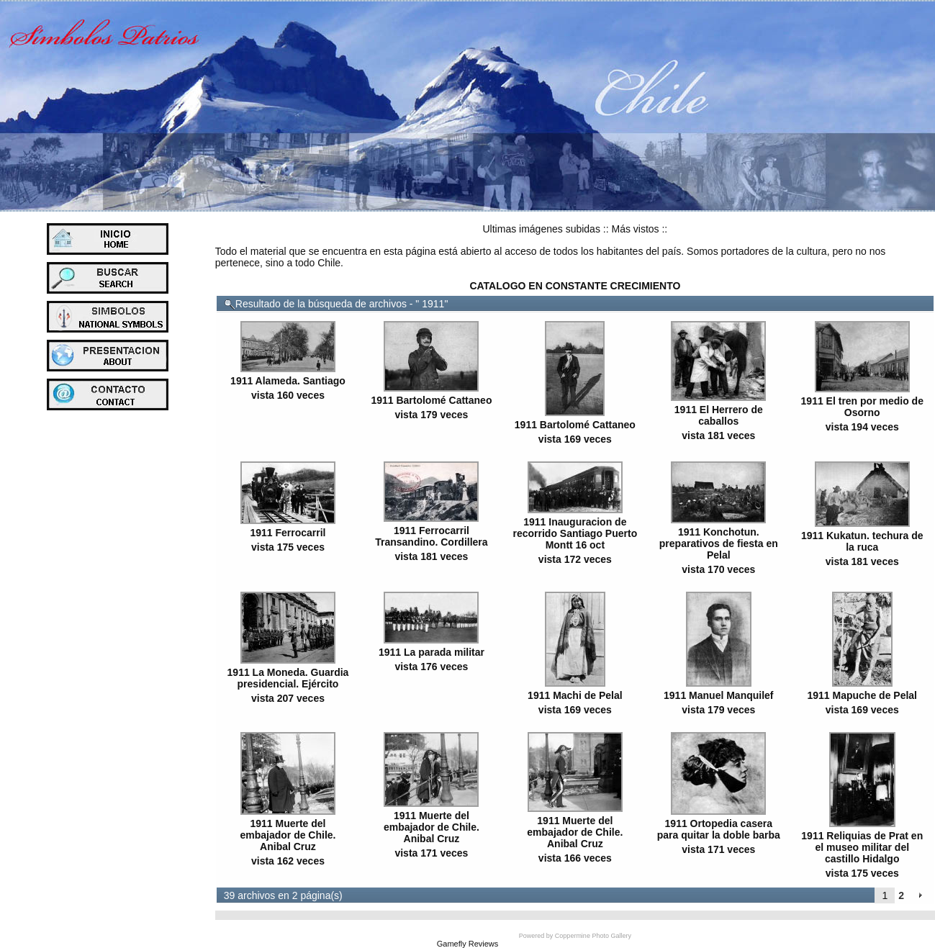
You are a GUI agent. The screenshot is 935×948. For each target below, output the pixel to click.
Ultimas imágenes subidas (541, 229)
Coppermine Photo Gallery (593, 935)
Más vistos (635, 229)
